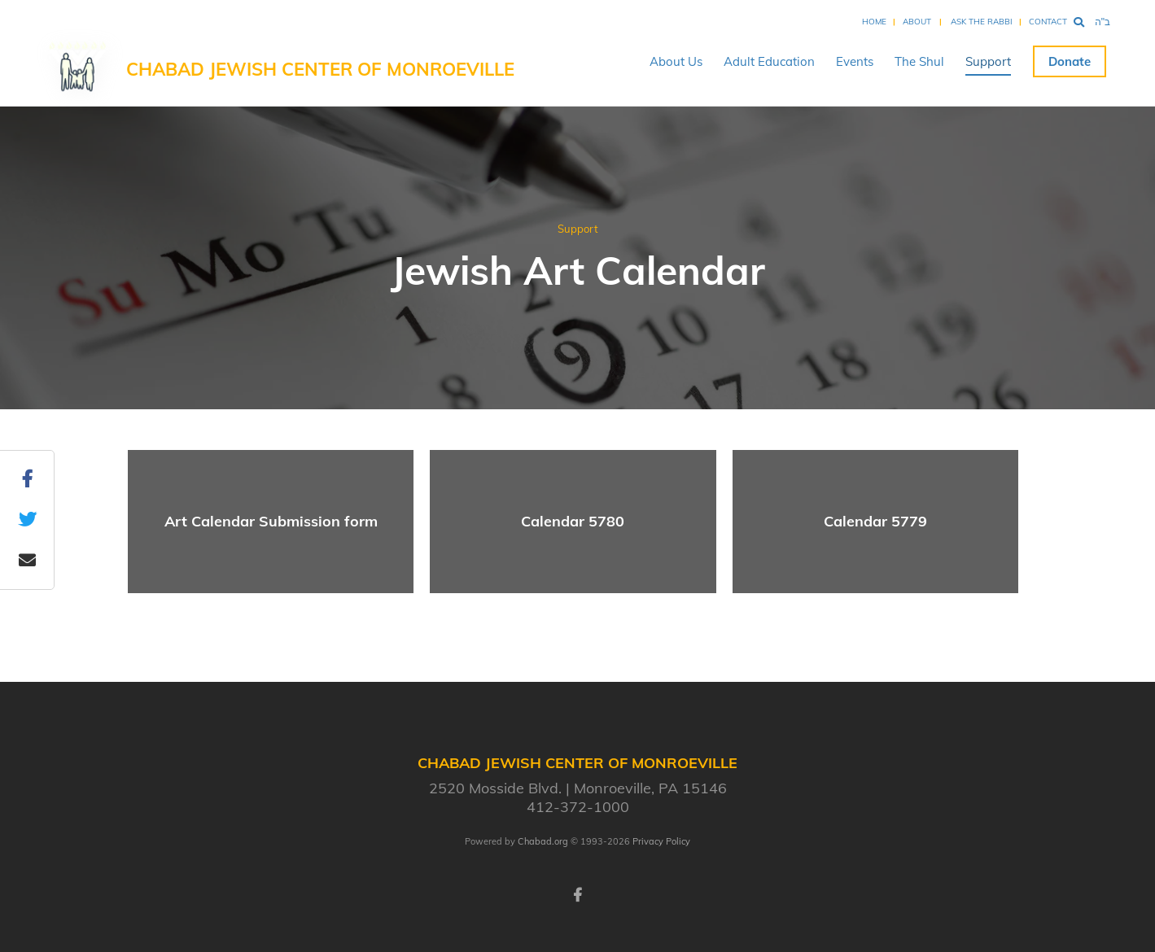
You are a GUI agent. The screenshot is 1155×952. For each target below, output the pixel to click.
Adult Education (769, 61)
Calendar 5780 (572, 521)
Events (854, 61)
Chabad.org (543, 841)
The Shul (919, 61)
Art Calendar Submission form (271, 521)
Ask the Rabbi (982, 21)
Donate (1069, 61)
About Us (676, 61)
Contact (1048, 21)
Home (874, 21)
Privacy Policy (661, 841)
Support (988, 61)
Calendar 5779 (875, 521)
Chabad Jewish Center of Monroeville (320, 69)
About (917, 21)
